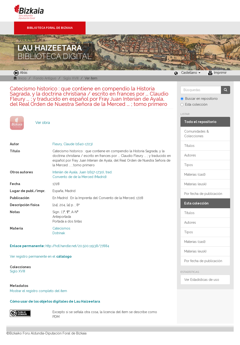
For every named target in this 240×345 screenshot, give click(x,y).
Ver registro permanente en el (40, 256)
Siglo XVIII (71, 78)
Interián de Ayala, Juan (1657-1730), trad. (82, 172)
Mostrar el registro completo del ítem (38, 291)
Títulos (189, 146)
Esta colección (193, 104)
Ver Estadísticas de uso (201, 280)
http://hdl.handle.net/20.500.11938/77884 (59, 246)
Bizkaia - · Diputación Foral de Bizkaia (34, 11)
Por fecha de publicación (203, 194)
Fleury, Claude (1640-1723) (72, 144)
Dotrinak (58, 233)
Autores (190, 155)
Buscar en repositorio (199, 98)
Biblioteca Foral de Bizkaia (50, 28)
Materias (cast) (195, 174)
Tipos (188, 165)
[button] (191, 72)
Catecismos (61, 228)
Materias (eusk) (195, 184)
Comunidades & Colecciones (196, 134)
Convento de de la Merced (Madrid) (79, 177)
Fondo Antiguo (45, 78)
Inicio (22, 78)
